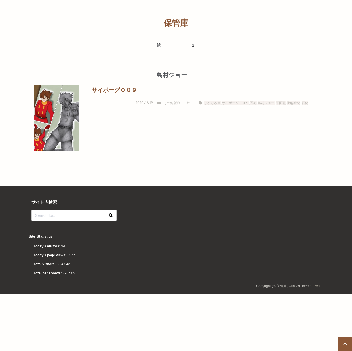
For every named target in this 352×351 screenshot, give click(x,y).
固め (253, 103)
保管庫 (176, 23)
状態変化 (293, 103)
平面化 (281, 103)
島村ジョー (266, 103)
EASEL (318, 286)
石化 (305, 103)
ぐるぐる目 (212, 103)
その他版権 (171, 103)
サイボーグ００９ (235, 103)
